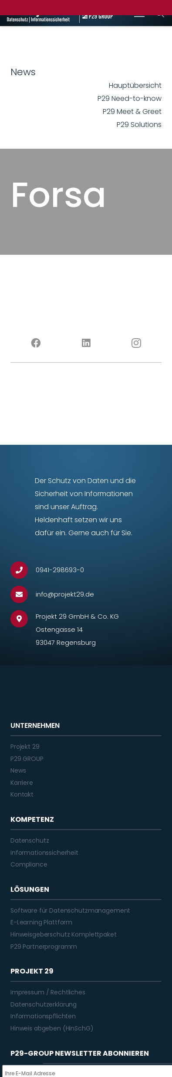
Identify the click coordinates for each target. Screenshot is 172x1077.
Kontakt (22, 794)
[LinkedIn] (86, 343)
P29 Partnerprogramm (43, 946)
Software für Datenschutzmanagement (70, 910)
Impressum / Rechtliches (47, 992)
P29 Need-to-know (130, 98)
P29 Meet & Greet (132, 112)
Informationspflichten (43, 1016)
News (18, 770)
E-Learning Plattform (41, 922)
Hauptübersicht (135, 85)
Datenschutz (29, 840)
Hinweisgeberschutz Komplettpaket (63, 934)
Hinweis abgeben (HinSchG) (52, 1028)
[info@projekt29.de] (23, 594)
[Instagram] (136, 343)
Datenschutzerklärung (43, 1004)
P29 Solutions (139, 125)
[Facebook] (35, 343)
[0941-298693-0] (23, 570)
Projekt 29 (25, 746)
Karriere (21, 782)
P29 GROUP (27, 758)
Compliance (28, 864)
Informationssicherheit (44, 852)
